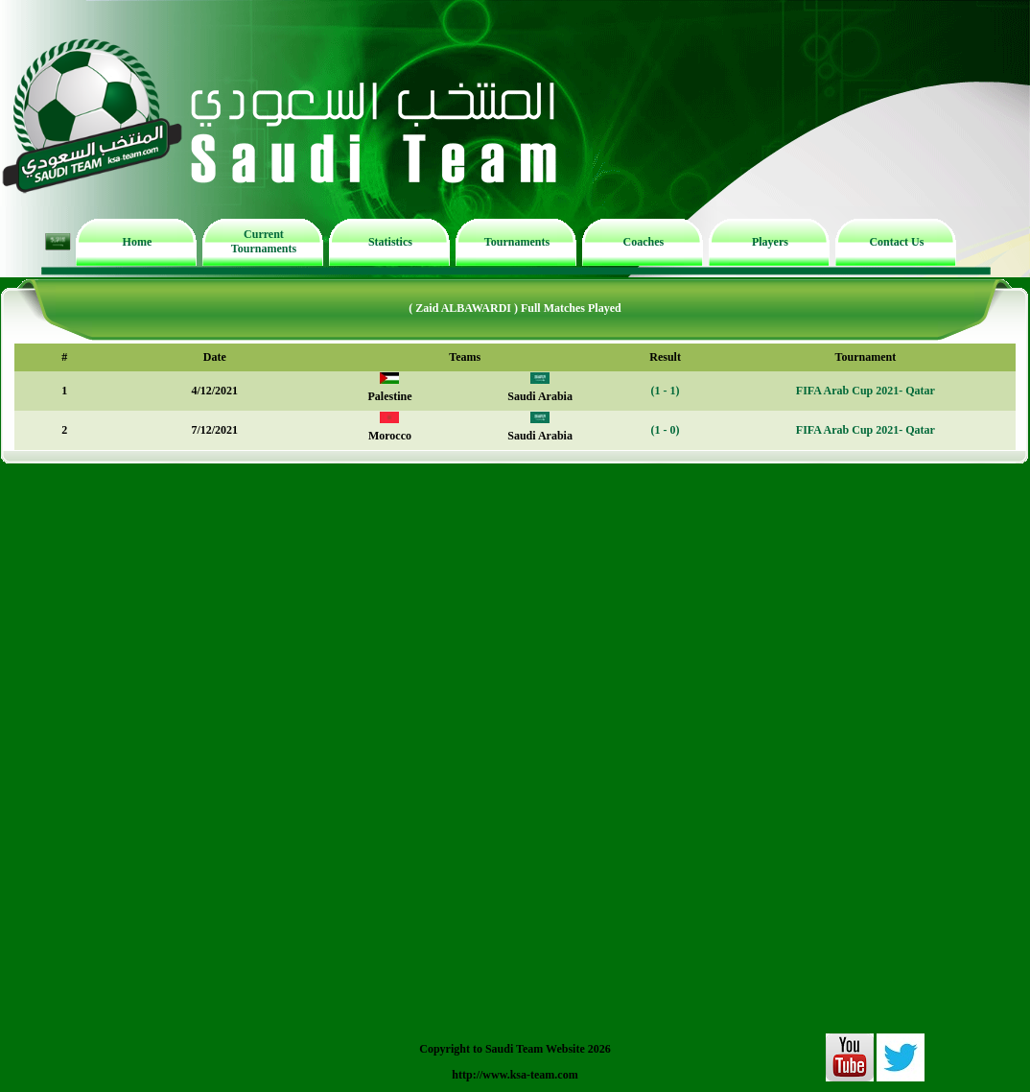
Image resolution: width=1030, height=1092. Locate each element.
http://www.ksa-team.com (514, 1074)
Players (770, 242)
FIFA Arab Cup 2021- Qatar (865, 390)
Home (137, 242)
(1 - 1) (665, 390)
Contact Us (896, 242)
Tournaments (517, 242)
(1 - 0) (665, 430)
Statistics (390, 242)
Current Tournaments (263, 241)
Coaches (644, 242)
